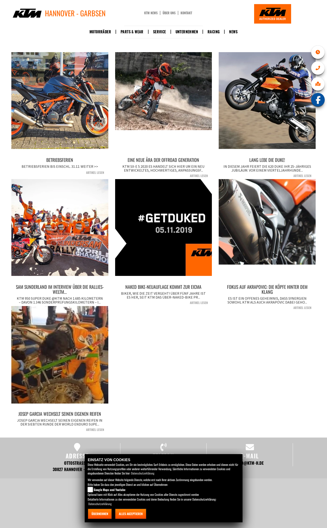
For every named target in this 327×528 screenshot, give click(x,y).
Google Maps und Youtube (109, 489)
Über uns (169, 13)
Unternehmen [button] (187, 32)
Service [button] (159, 32)
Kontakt (186, 13)
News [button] (233, 32)
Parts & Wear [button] (132, 32)
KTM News (151, 13)
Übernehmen (100, 513)
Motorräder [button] (100, 32)
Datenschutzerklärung (142, 473)
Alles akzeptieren (131, 513)
